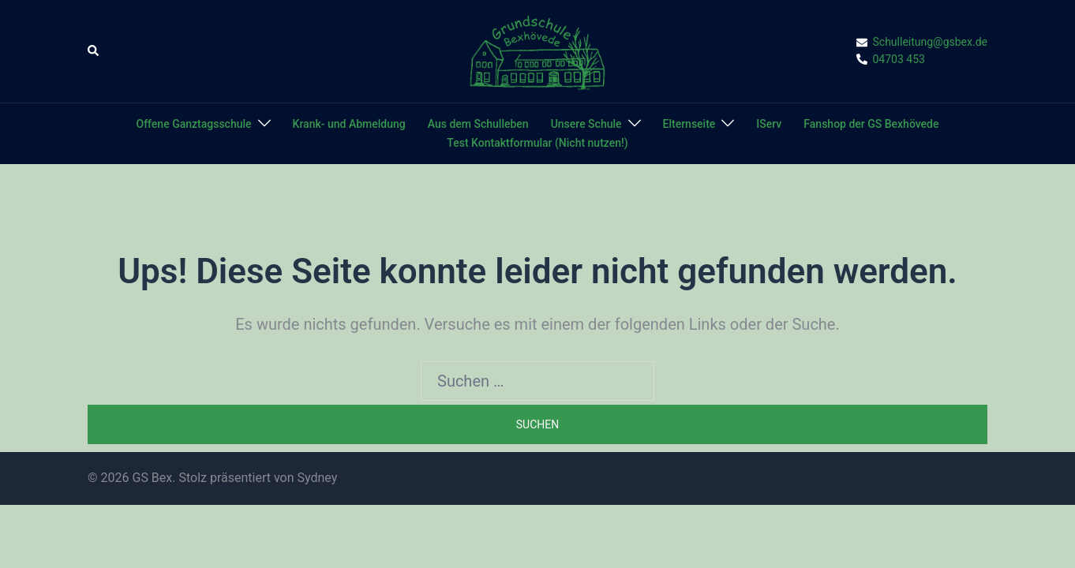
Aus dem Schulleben (478, 124)
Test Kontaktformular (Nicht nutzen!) (537, 142)
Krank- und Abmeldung (349, 124)
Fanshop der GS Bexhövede (870, 124)
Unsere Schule (586, 124)
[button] (94, 51)
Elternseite (689, 124)
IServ (768, 124)
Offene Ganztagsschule (194, 124)
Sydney (317, 477)
